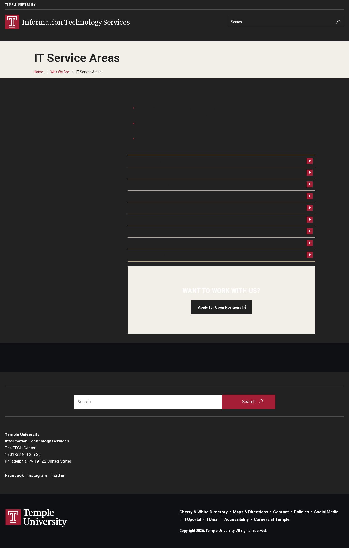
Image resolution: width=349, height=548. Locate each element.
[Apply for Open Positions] (221, 300)
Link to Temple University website (36, 518)
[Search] (286, 21)
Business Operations (150, 184)
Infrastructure (144, 208)
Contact (281, 512)
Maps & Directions (250, 512)
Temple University (20, 4)
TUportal (192, 519)
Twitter (58, 475)
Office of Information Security (159, 219)
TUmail (212, 519)
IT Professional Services (153, 231)
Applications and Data (151, 172)
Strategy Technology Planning (159, 243)
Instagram (37, 475)
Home (38, 72)
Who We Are (59, 72)
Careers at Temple (272, 519)
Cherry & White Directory (203, 512)
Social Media (326, 512)
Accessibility (236, 519)
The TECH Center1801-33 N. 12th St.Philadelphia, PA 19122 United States (38, 454)
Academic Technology (151, 161)
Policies (301, 512)
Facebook (14, 475)
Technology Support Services (158, 196)
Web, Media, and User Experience (162, 254)
